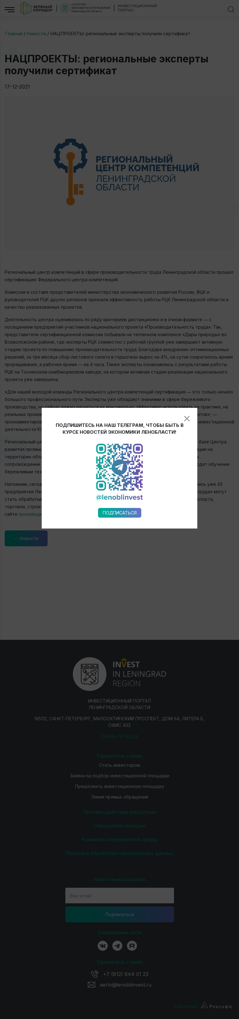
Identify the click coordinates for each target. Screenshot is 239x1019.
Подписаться (120, 379)
